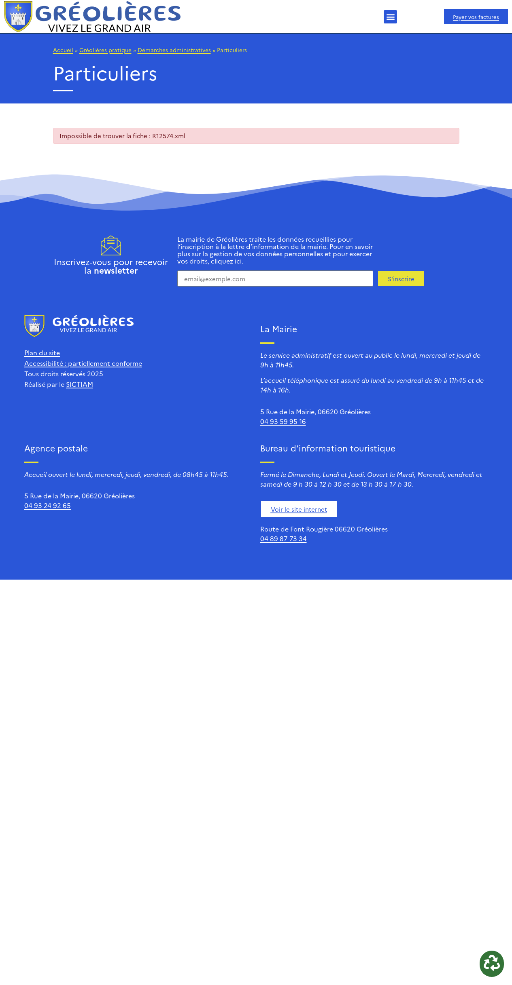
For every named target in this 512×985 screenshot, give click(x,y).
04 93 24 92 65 (47, 505)
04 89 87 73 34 (283, 538)
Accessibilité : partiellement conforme (83, 363)
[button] (390, 16)
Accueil (63, 49)
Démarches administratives (174, 49)
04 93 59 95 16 (283, 421)
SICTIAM (79, 384)
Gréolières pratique (105, 49)
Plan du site (42, 352)
